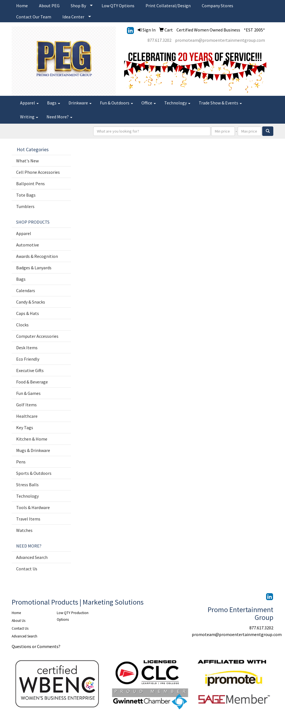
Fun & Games (28, 393)
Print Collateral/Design (168, 5)
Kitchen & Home (31, 439)
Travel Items (28, 519)
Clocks (22, 324)
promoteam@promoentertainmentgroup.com (220, 40)
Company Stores (217, 5)
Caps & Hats (27, 313)
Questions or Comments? (36, 646)
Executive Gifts (30, 370)
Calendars (25, 290)
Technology (177, 103)
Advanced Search (32, 557)
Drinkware (80, 103)
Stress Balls (27, 484)
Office (148, 103)
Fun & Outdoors (116, 103)
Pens (21, 462)
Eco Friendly (27, 359)
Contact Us (26, 568)
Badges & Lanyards (33, 267)
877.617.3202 (159, 40)
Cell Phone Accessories (38, 172)
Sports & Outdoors (33, 473)
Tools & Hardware (33, 507)
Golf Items (26, 404)
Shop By (78, 5)
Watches (24, 530)
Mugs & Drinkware (33, 450)
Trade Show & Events (220, 103)
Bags (53, 103)
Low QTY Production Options (73, 616)
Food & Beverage (32, 382)
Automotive (27, 245)
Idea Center (73, 16)
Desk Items (27, 347)
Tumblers (25, 206)
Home (22, 5)
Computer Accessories (37, 336)
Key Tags (24, 427)
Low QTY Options (118, 5)
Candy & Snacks (30, 302)
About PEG (49, 5)
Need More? (59, 116)
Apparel (29, 103)
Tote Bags (26, 195)
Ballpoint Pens (30, 183)
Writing (29, 116)
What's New (27, 160)
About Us (18, 620)
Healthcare (27, 416)
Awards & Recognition (37, 256)
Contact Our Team (33, 16)
